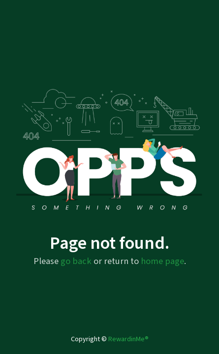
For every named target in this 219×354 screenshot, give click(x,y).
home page (162, 261)
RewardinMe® (128, 339)
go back (76, 261)
